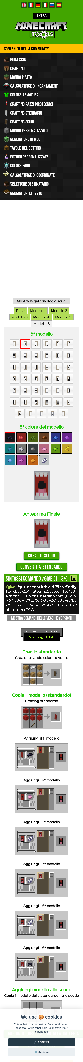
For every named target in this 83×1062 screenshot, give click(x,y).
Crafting (14, 68)
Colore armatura (21, 95)
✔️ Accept (41, 1042)
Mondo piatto (17, 77)
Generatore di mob (22, 139)
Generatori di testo (22, 193)
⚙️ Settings (41, 1052)
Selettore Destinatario (26, 184)
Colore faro (16, 165)
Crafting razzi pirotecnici (28, 104)
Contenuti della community (26, 48)
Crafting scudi (18, 122)
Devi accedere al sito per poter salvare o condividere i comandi (41, 989)
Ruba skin (14, 60)
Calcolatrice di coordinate (29, 175)
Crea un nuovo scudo (41, 964)
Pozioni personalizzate (25, 157)
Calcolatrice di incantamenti (31, 86)
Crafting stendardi (22, 113)
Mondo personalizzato (25, 130)
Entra (41, 15)
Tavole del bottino (22, 148)
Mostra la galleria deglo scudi (41, 218)
